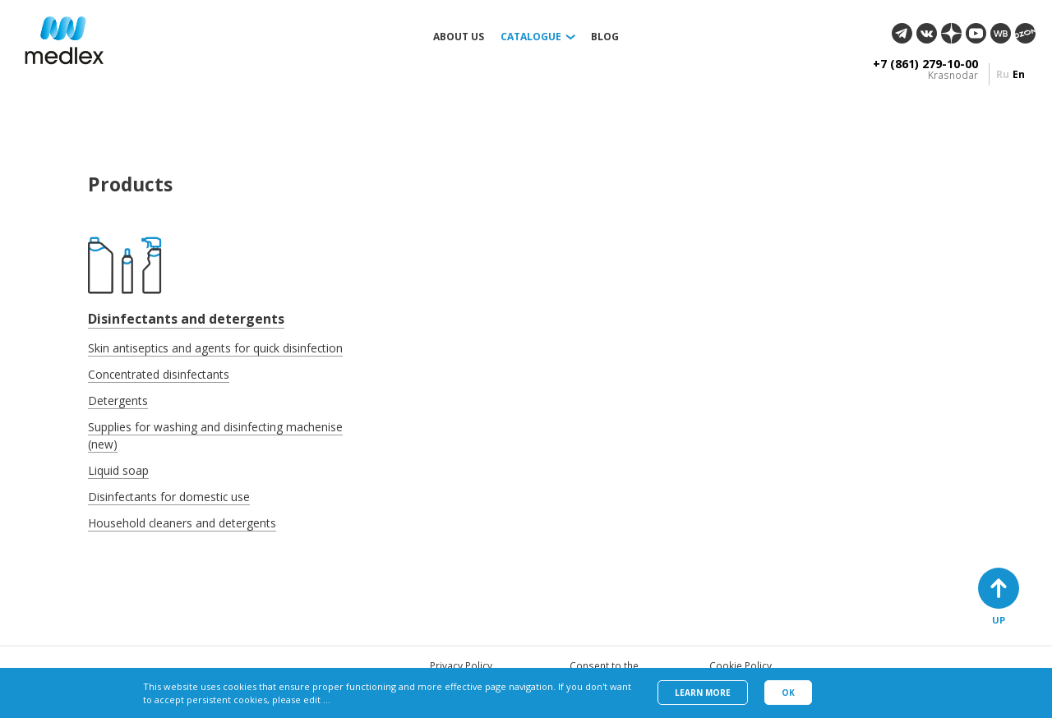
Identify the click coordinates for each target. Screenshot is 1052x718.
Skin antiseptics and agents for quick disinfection (215, 348)
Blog (605, 37)
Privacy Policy (461, 666)
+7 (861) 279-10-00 (925, 64)
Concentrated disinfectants (158, 374)
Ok (788, 692)
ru (1002, 74)
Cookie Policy (740, 666)
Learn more (703, 692)
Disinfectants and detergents (186, 319)
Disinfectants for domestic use (169, 496)
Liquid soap (118, 470)
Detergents (118, 400)
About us (458, 37)
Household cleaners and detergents (182, 523)
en (1019, 74)
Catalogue (531, 37)
